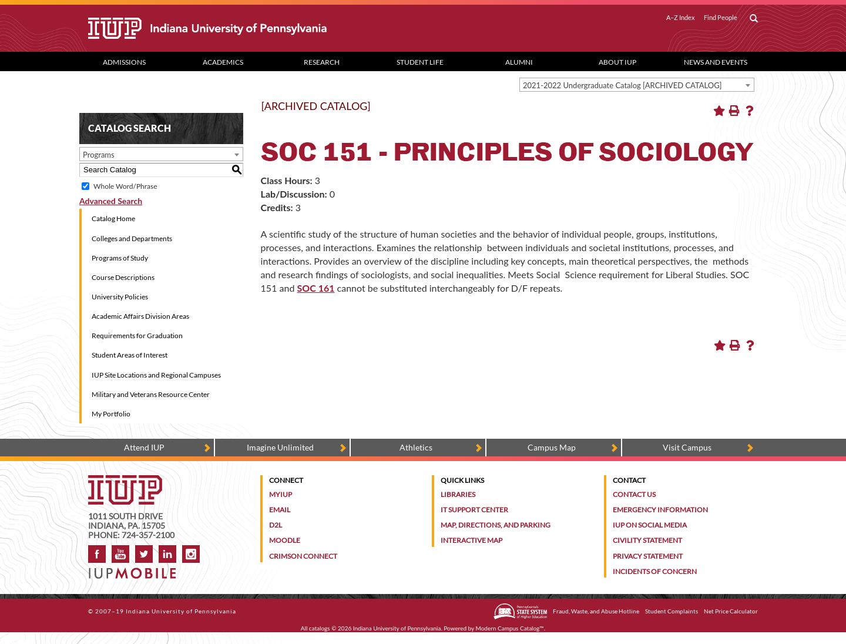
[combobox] (636, 85)
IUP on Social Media (650, 524)
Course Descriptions (123, 277)
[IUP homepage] (125, 481)
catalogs (319, 628)
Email (279, 509)
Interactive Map (471, 540)
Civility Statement (647, 540)
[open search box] (754, 19)
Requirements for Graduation (137, 335)
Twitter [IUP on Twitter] (144, 554)
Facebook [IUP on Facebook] (97, 554)
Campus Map (552, 447)
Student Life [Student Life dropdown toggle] (420, 62)
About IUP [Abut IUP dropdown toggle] (617, 62)
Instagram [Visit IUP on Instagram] (191, 554)
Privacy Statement (648, 556)
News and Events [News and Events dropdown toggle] (715, 62)
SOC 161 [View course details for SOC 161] (315, 287)
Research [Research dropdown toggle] (322, 62)
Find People (720, 17)
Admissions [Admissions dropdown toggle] (124, 62)
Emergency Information (660, 509)
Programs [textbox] (99, 154)
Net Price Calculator (731, 611)
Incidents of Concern (655, 571)
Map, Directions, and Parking (495, 524)
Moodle (284, 540)
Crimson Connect (303, 556)
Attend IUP (144, 447)
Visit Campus (687, 447)
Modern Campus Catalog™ (510, 628)
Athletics (416, 447)
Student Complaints (671, 611)
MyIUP (280, 494)
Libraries (458, 494)
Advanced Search (110, 201)
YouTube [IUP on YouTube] (120, 554)
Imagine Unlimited (280, 447)
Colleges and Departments (132, 238)
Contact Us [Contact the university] (634, 494)
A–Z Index (680, 17)
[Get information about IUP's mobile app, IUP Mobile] (136, 570)
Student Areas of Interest (129, 355)
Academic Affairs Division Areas (140, 316)
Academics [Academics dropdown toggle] (223, 62)
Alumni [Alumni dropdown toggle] (519, 62)
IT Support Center (474, 509)
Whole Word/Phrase (125, 186)
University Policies (120, 296)
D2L (275, 524)
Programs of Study (120, 257)
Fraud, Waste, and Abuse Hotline (596, 611)
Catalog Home (113, 218)
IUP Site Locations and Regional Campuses (156, 375)
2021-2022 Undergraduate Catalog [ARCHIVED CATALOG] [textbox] (622, 85)
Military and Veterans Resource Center (151, 394)
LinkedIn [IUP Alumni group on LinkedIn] (167, 554)
